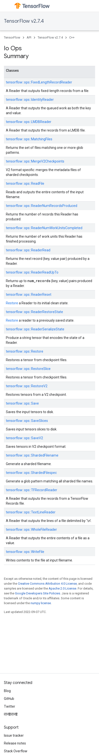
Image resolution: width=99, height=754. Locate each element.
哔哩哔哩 (11, 714)
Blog (7, 691)
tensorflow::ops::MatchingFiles (29, 139)
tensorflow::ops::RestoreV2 (26, 386)
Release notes (15, 743)
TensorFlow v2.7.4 (24, 21)
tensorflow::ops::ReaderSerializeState (35, 329)
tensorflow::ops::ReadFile (25, 183)
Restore (12, 303)
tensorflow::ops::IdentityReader (30, 100)
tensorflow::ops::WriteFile (25, 552)
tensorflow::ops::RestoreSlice (28, 369)
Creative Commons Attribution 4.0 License (47, 583)
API (29, 37)
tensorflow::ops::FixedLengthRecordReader (39, 82)
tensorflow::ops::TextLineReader (30, 512)
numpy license (41, 603)
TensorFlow (12, 37)
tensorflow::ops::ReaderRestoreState (34, 312)
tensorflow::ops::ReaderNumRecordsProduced (41, 206)
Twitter (9, 706)
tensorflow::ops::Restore (24, 351)
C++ (72, 37)
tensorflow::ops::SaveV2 (24, 438)
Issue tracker (14, 735)
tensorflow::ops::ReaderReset (28, 294)
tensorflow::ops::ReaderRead (28, 250)
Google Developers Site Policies (37, 593)
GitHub (9, 699)
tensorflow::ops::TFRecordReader (31, 490)
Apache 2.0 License (62, 588)
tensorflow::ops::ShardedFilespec (31, 473)
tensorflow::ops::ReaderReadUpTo (32, 272)
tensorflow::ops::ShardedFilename (32, 455)
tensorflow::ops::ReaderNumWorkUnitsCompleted (44, 228)
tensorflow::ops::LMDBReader (28, 122)
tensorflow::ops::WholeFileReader (31, 529)
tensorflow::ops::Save (22, 403)
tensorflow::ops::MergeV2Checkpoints (35, 161)
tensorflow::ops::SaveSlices (27, 421)
